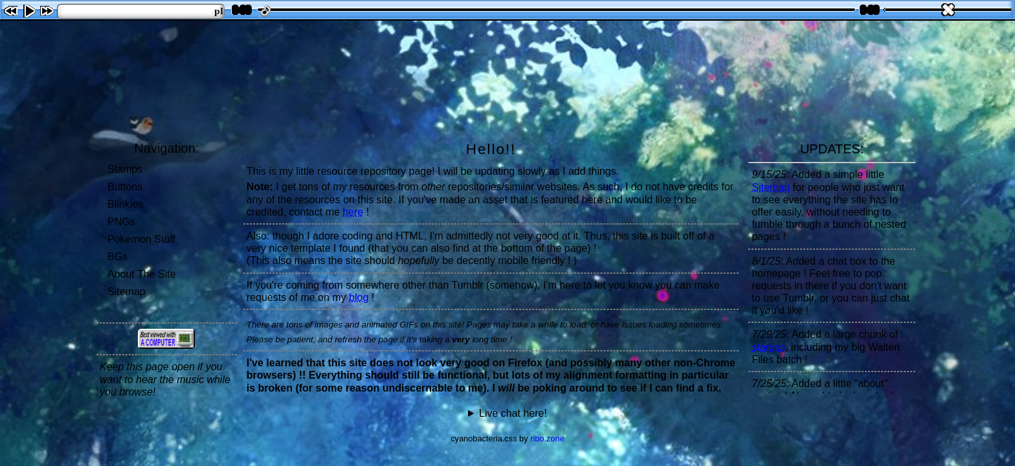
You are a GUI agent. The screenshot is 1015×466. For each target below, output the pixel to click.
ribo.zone (547, 438)
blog (358, 297)
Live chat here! (513, 413)
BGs (117, 256)
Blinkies (125, 204)
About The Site (141, 274)
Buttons (124, 186)
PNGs (121, 221)
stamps (768, 347)
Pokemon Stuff (141, 239)
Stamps (124, 169)
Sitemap (126, 291)
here (352, 211)
